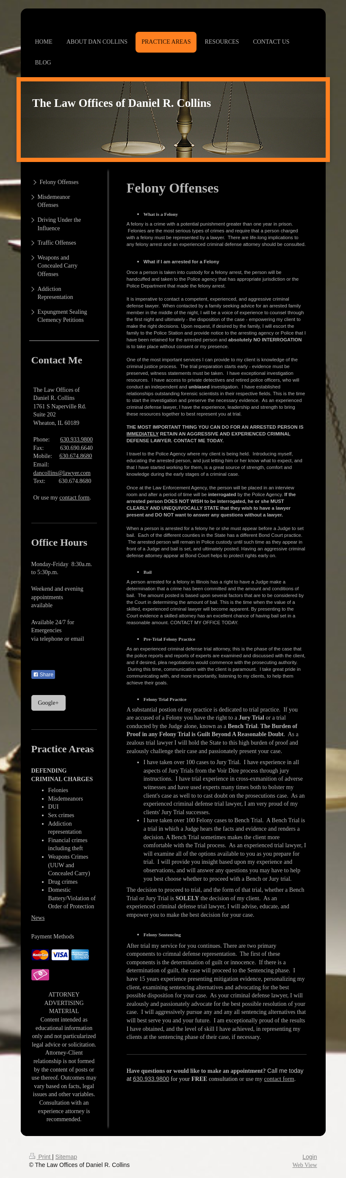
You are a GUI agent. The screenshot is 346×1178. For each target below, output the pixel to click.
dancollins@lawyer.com (62, 473)
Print (41, 1156)
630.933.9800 (151, 1078)
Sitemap (66, 1156)
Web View (304, 1165)
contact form (279, 1079)
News (38, 918)
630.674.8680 (75, 456)
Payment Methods (53, 936)
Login (309, 1156)
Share (43, 675)
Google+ (48, 703)
